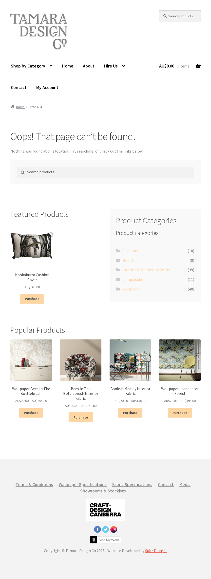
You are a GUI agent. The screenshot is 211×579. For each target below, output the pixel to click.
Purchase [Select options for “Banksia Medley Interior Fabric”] (130, 412)
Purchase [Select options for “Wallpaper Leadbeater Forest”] (180, 412)
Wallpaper (131, 289)
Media (185, 484)
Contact (19, 87)
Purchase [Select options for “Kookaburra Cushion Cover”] (32, 298)
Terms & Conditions (34, 484)
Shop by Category (28, 66)
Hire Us (111, 66)
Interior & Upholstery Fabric (146, 269)
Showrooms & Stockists (103, 491)
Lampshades (133, 279)
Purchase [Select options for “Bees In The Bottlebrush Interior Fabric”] (81, 417)
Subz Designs (156, 550)
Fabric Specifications (132, 484)
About (89, 66)
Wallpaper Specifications (83, 484)
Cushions (130, 250)
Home (67, 66)
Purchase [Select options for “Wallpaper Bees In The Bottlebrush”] (31, 412)
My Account (47, 87)
